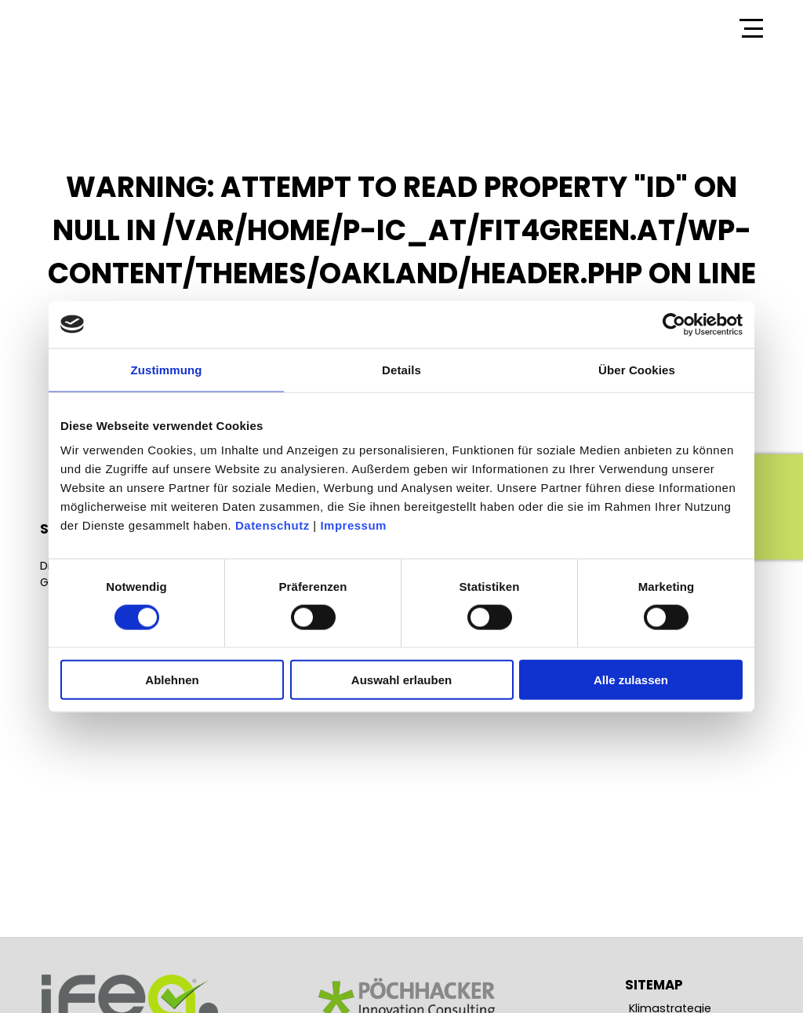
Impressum (353, 525)
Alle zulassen (631, 680)
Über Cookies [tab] (636, 369)
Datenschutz (272, 525)
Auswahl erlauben (401, 680)
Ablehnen (171, 680)
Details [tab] (401, 369)
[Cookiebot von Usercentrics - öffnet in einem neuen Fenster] (674, 324)
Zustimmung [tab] (166, 369)
